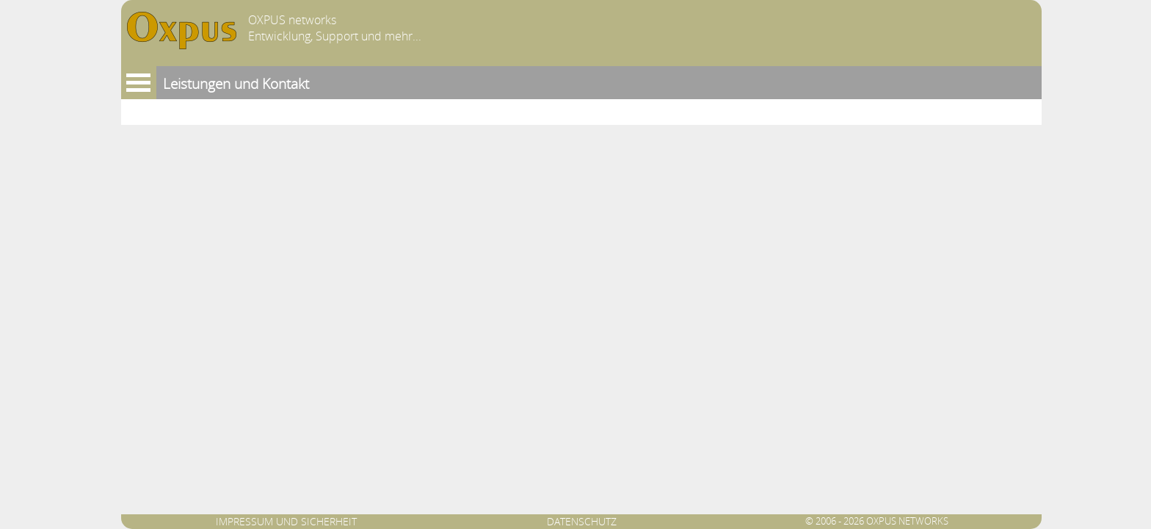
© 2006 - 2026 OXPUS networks (876, 521)
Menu (138, 82)
